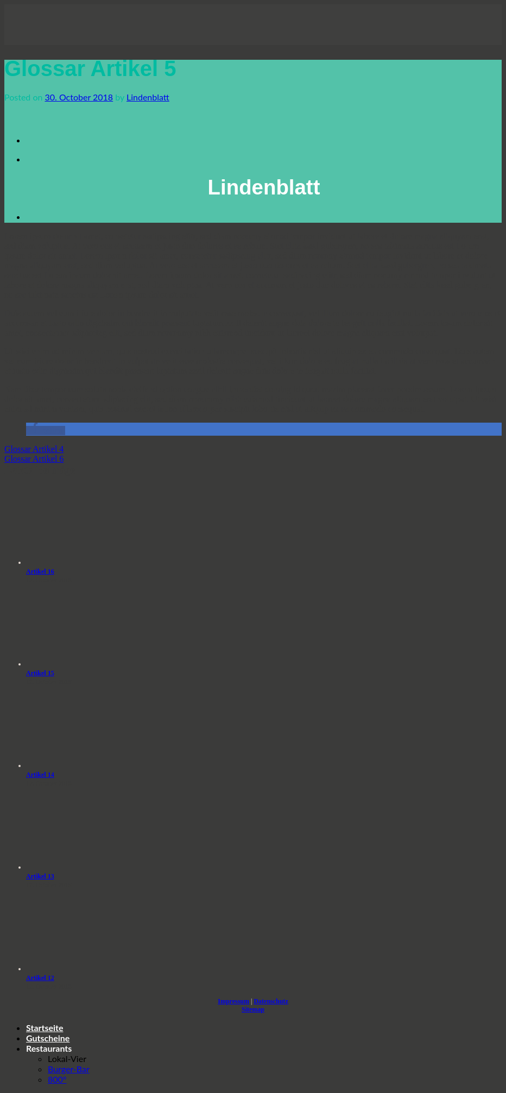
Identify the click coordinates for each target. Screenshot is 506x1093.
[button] (45, 430)
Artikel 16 (40, 571)
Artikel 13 (40, 876)
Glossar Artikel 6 (34, 458)
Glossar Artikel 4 (34, 449)
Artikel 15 (40, 673)
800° (57, 1079)
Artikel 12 (40, 978)
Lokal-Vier (67, 1058)
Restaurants (49, 1048)
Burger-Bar (69, 1069)
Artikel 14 (40, 774)
